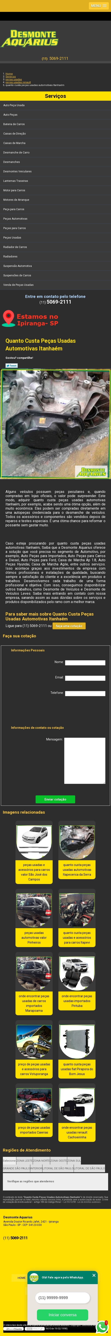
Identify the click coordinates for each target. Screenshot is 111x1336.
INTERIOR (36, 1168)
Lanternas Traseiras (16, 180)
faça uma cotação (69, 626)
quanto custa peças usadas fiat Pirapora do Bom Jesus (77, 1069)
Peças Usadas (12, 237)
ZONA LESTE (24, 1160)
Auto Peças (10, 114)
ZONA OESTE (58, 1160)
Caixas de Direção (14, 133)
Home (21, 1278)
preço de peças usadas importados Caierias (34, 1130)
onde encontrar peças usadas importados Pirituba (77, 1001)
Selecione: (9, 1160)
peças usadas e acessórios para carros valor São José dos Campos (34, 872)
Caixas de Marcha (14, 143)
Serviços (55, 96)
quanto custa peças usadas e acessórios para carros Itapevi (77, 937)
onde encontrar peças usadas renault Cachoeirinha (77, 1132)
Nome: (80, 662)
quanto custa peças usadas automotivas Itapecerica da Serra (77, 869)
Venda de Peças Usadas (18, 284)
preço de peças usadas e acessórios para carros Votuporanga (34, 1069)
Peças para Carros (15, 228)
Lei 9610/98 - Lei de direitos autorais (82, 1202)
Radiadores (10, 256)
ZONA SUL (74, 1160)
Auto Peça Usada (14, 105)
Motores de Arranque (16, 199)
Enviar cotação (55, 799)
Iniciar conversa (63, 1315)
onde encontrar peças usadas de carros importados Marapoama (34, 1003)
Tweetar (12, 365)
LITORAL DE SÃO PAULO (58, 1168)
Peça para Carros (14, 209)
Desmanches (12, 162)
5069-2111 (58, 58)
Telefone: (77, 693)
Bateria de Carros (14, 124)
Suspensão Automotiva (18, 266)
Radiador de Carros (15, 247)
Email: (80, 678)
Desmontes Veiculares (17, 171)
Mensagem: (75, 761)
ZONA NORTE (41, 1160)
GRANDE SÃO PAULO (16, 1168)
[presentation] (39, 711)
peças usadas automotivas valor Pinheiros (34, 937)
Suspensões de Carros (17, 275)
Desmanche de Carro (16, 152)
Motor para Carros (14, 190)
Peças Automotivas (15, 218)
